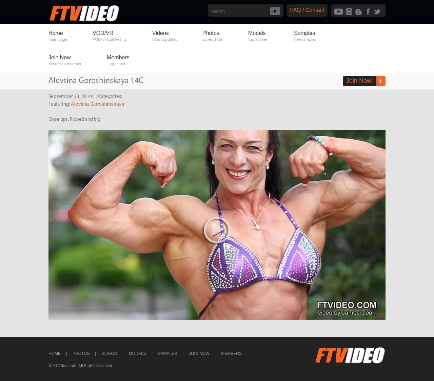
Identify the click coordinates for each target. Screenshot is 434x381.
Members (231, 353)
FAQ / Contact (307, 10)
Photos (81, 353)
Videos (109, 353)
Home (54, 353)
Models (137, 353)
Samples (167, 353)
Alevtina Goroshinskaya (97, 104)
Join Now (199, 353)
